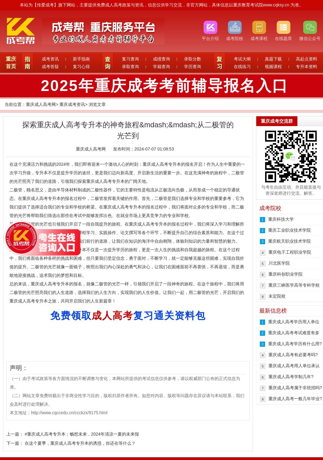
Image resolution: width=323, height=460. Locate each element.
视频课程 (273, 66)
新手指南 (81, 58)
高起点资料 (306, 58)
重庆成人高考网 (41, 104)
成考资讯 (50, 58)
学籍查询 (161, 66)
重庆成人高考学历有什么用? (295, 343)
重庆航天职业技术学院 (289, 241)
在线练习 (242, 66)
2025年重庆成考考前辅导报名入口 (164, 85)
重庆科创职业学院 (285, 274)
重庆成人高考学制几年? (291, 376)
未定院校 (277, 296)
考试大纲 (242, 58)
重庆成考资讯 (72, 104)
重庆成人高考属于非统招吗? (295, 387)
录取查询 (130, 66)
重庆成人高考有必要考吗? (293, 354)
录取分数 (192, 58)
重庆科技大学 (281, 219)
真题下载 (273, 58)
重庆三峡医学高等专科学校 (294, 285)
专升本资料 (306, 66)
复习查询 (130, 58)
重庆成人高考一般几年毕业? (295, 398)
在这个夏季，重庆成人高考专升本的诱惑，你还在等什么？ (80, 443)
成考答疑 (50, 66)
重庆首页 (11, 62)
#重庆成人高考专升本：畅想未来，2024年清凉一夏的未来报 (82, 434)
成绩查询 (161, 58)
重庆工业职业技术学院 (289, 230)
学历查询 (192, 66)
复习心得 (81, 66)
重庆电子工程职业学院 (289, 252)
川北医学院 (279, 263)
